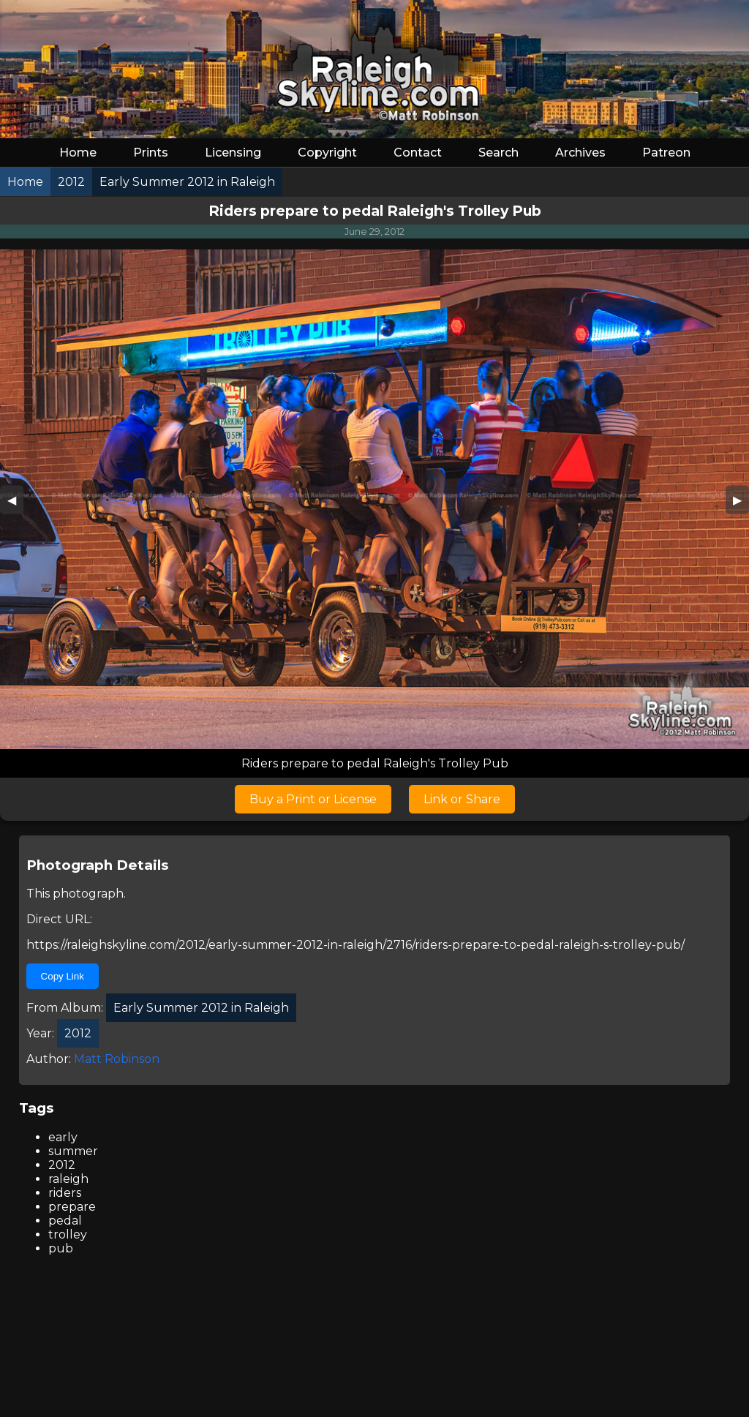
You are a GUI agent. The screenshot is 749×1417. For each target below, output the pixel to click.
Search (498, 152)
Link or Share (462, 799)
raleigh (68, 1179)
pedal (65, 1221)
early (63, 1137)
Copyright (327, 152)
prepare (72, 1207)
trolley (67, 1234)
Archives (580, 152)
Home (78, 152)
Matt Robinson (116, 1059)
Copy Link (62, 976)
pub (60, 1248)
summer (73, 1151)
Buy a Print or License (313, 799)
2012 (61, 1165)
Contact (418, 152)
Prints (150, 152)
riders (64, 1193)
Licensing (233, 152)
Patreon (666, 152)
